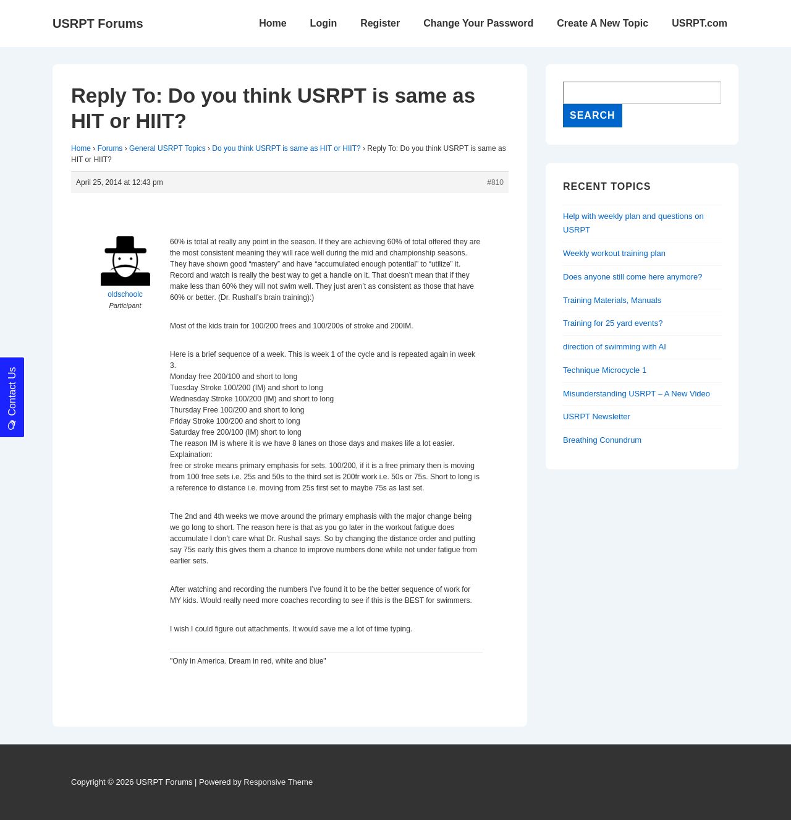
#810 (495, 182)
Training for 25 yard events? (612, 323)
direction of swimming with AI (614, 346)
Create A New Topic (602, 23)
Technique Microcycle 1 (604, 370)
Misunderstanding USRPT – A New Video (636, 393)
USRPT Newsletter (596, 416)
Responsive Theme (278, 782)
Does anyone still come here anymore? (632, 276)
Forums (110, 148)
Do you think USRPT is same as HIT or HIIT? (286, 148)
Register (380, 23)
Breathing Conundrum (602, 440)
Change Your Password (478, 23)
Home (272, 23)
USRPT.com (699, 23)
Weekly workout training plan (614, 253)
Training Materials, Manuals (612, 300)
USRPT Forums (98, 23)
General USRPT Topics (167, 148)
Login (323, 23)
